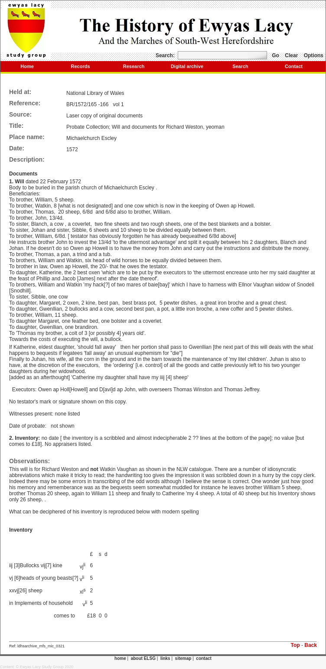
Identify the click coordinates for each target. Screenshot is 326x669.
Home (27, 66)
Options (313, 55)
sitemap (183, 658)
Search (240, 66)
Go (275, 55)
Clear (291, 55)
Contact (294, 66)
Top (295, 645)
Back (310, 645)
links (165, 658)
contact (204, 658)
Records (80, 66)
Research (134, 66)
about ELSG (143, 658)
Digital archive (187, 66)
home (120, 658)
